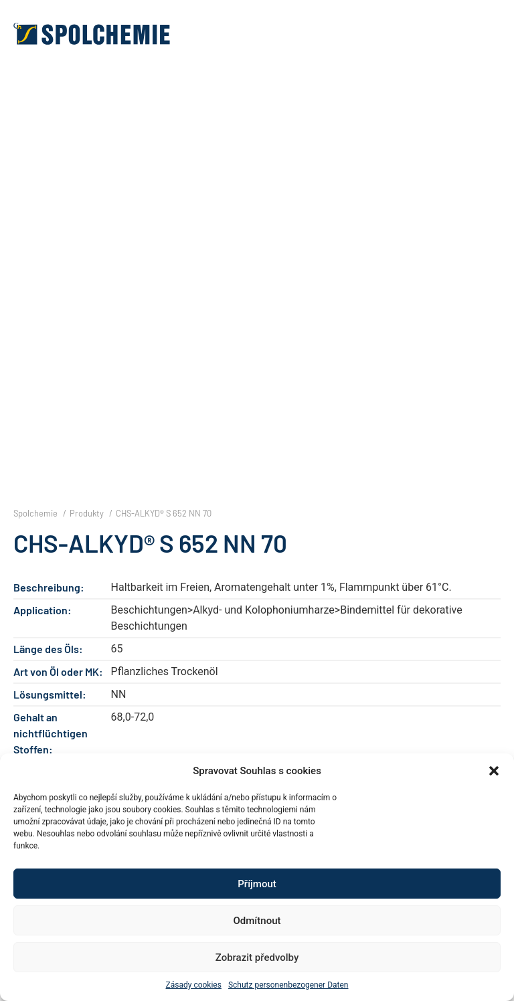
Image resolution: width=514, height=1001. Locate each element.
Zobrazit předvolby (257, 957)
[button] (494, 771)
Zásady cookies (194, 985)
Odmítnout (257, 921)
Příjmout (257, 884)
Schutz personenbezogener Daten (288, 985)
